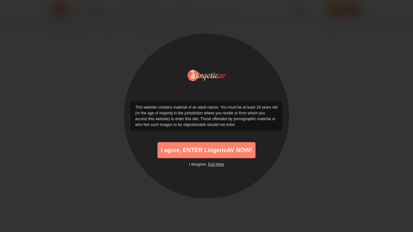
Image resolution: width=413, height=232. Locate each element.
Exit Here (216, 164)
